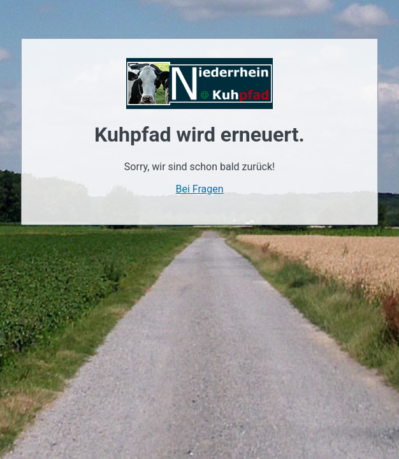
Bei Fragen (199, 189)
